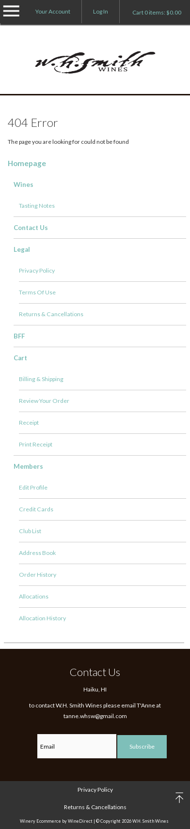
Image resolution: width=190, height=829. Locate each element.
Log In (100, 11)
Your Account (52, 11)
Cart (20, 358)
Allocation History (42, 618)
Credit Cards (36, 509)
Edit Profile (33, 487)
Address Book (37, 552)
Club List (30, 531)
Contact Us (31, 227)
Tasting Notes (37, 205)
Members (28, 466)
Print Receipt (35, 444)
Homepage (27, 163)
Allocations (33, 596)
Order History (37, 574)
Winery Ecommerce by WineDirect (56, 821)
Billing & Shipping (41, 379)
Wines (23, 184)
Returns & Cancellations (51, 314)
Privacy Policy (37, 270)
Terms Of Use (37, 292)
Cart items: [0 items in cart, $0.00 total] (156, 12)
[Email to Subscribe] (76, 746)
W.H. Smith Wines (95, 63)
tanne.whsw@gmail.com (95, 716)
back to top (180, 798)
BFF (19, 336)
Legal (22, 249)
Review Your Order (44, 400)
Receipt (29, 422)
